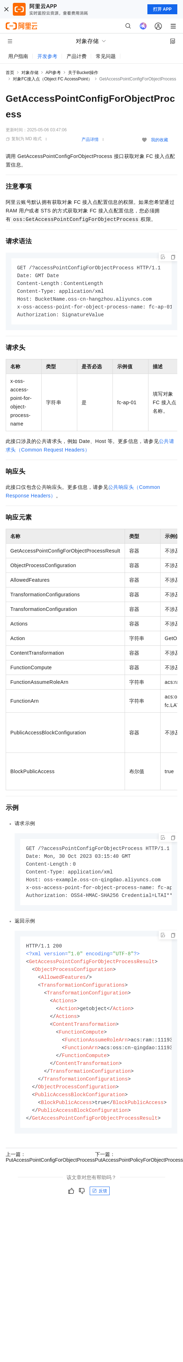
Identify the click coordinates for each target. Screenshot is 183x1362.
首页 (10, 72)
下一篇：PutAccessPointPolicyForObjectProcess (139, 1170)
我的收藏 (159, 139)
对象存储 (29, 72)
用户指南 (18, 56)
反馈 (99, 1204)
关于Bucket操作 (83, 72)
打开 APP (162, 9)
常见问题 (106, 56)
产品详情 (90, 139)
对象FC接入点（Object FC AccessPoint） (52, 78)
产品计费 (77, 56)
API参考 (53, 72)
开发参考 (47, 56)
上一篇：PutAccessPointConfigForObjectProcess (50, 1170)
